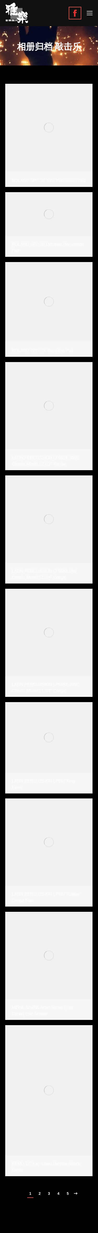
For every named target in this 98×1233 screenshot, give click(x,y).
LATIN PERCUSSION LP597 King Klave (43, 784)
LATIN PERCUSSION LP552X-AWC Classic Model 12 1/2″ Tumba (45, 461)
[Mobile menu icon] (90, 13)
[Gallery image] (49, 127)
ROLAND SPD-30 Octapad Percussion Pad (48, 247)
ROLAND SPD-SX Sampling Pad (42, 350)
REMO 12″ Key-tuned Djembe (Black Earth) (46, 1167)
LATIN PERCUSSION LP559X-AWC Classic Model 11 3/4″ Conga (45, 687)
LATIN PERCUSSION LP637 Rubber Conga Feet (46, 897)
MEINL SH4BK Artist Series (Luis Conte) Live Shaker (42, 1010)
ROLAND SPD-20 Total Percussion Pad (48, 181)
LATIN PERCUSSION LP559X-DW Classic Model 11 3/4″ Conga (44, 574)
